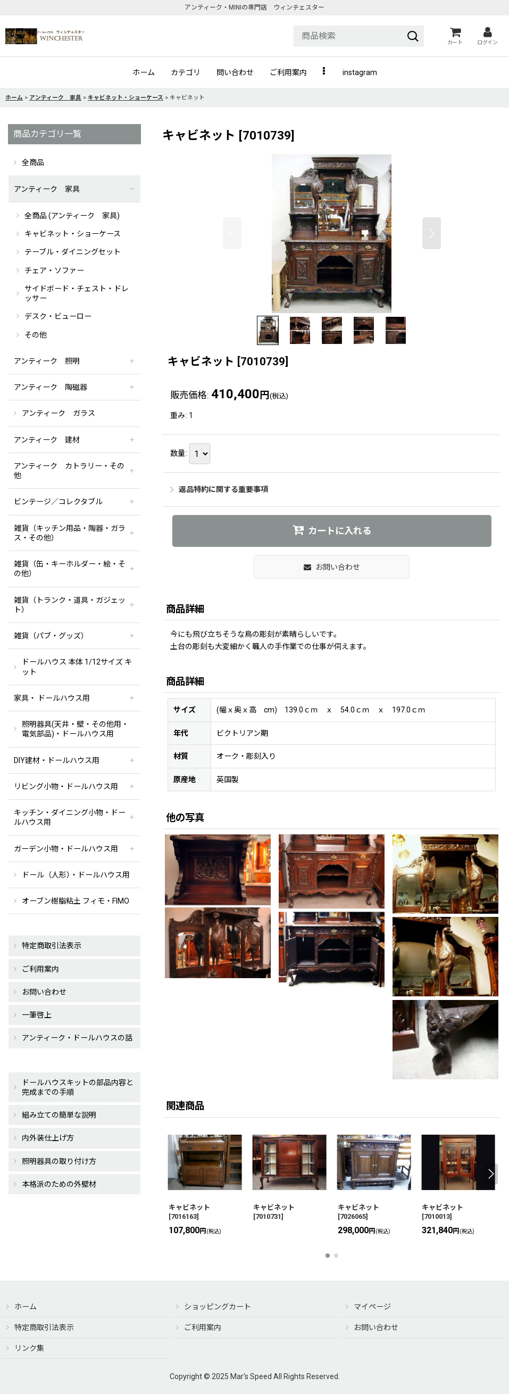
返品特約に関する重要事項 (219, 489)
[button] (325, 72)
